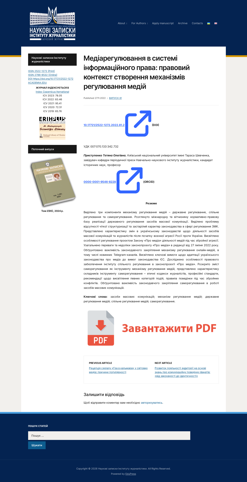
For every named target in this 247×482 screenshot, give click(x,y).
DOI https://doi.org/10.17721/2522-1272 (50, 78)
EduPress (130, 473)
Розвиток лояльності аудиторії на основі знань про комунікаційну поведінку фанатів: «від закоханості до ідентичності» (182, 372)
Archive (183, 23)
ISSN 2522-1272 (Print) (41, 71)
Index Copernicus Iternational (52, 91)
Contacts (197, 23)
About (121, 23)
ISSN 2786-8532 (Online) (42, 74)
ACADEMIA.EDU (37, 82)
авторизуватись (151, 402)
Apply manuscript (163, 23)
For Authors (138, 23)
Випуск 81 (115, 98)
